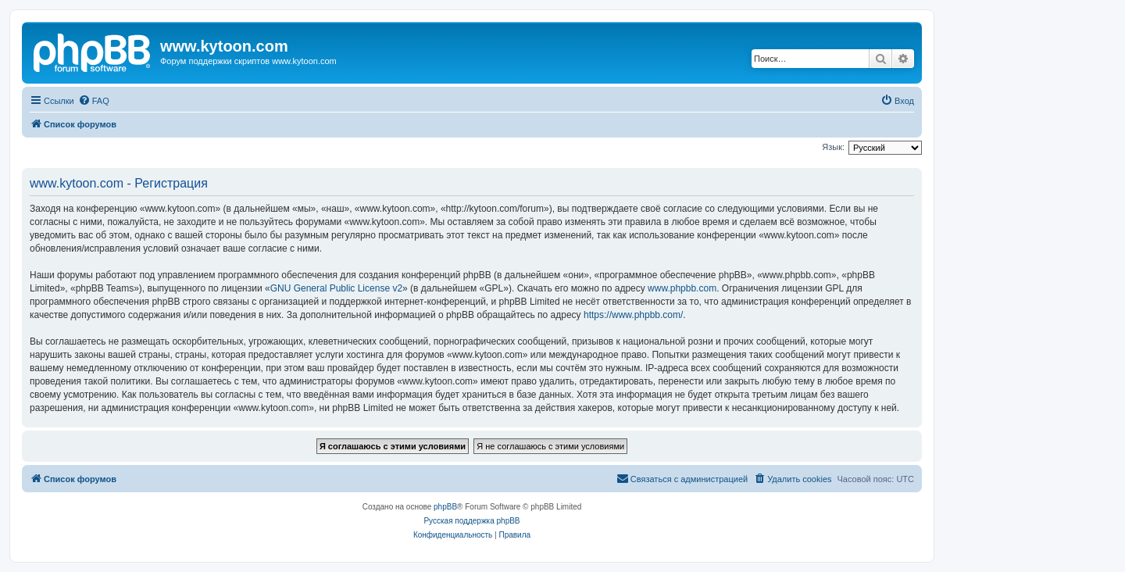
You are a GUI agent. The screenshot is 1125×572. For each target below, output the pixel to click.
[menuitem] (93, 100)
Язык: (833, 147)
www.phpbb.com (682, 288)
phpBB (445, 506)
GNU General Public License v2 (336, 288)
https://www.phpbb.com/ (633, 314)
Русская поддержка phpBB (471, 521)
